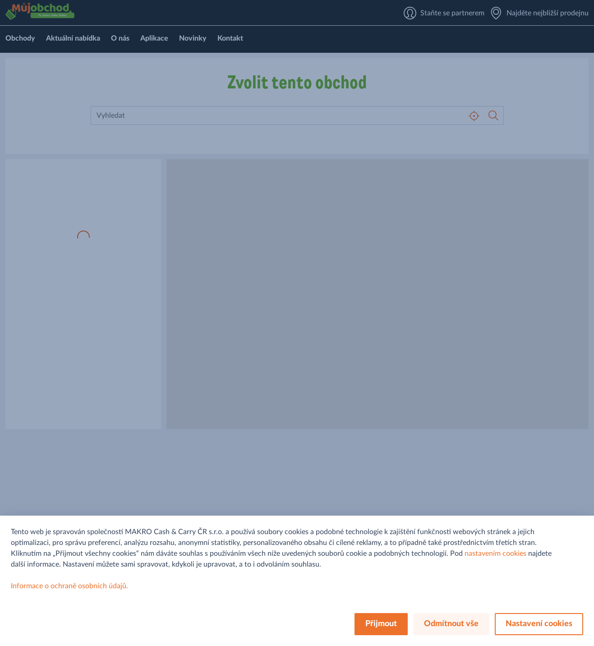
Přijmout (381, 624)
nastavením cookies (495, 553)
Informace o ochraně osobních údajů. (69, 586)
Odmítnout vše (451, 624)
